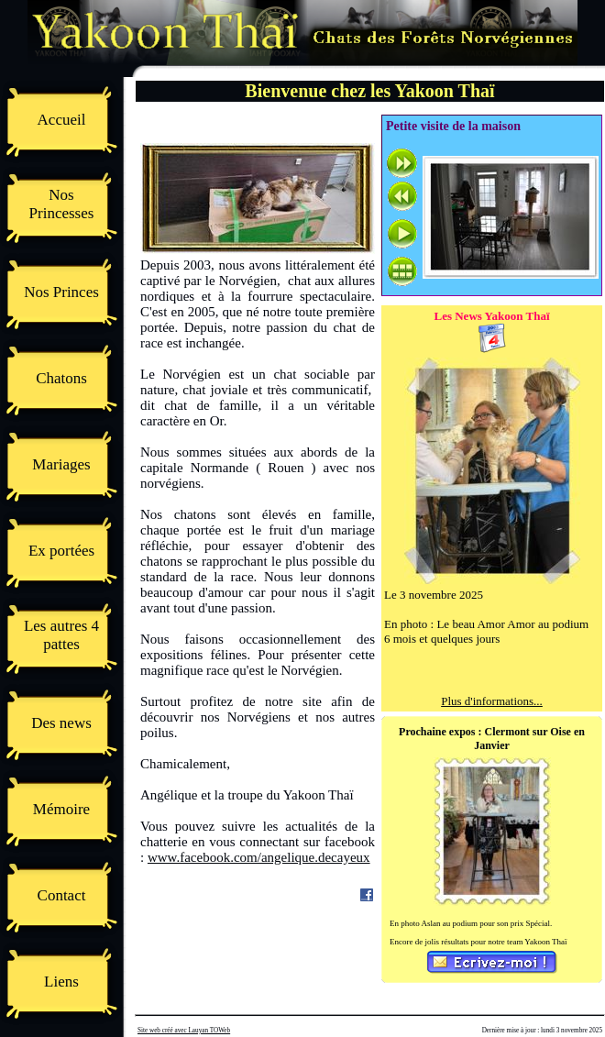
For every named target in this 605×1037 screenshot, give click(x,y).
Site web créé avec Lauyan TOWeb (184, 1030)
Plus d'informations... (492, 701)
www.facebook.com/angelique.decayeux (259, 857)
